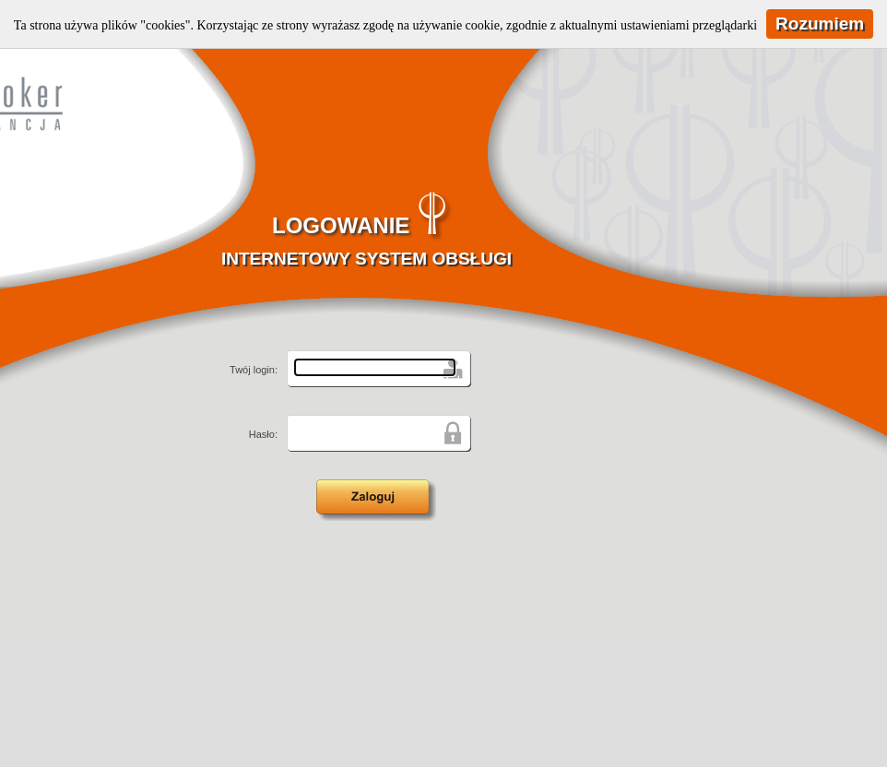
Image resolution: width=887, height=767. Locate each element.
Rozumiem (819, 23)
